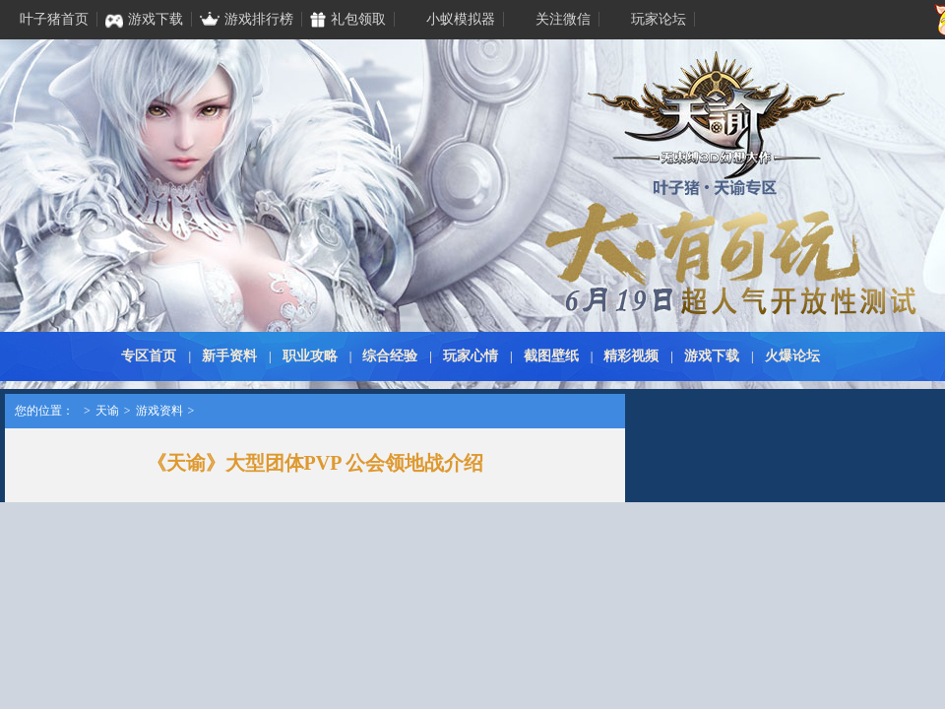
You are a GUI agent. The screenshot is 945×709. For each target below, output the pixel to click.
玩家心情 (470, 356)
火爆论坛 (792, 356)
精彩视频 (631, 356)
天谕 (107, 411)
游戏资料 (159, 411)
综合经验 (389, 356)
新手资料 (229, 356)
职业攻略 (310, 356)
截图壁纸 (551, 356)
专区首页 (148, 356)
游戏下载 (711, 356)
